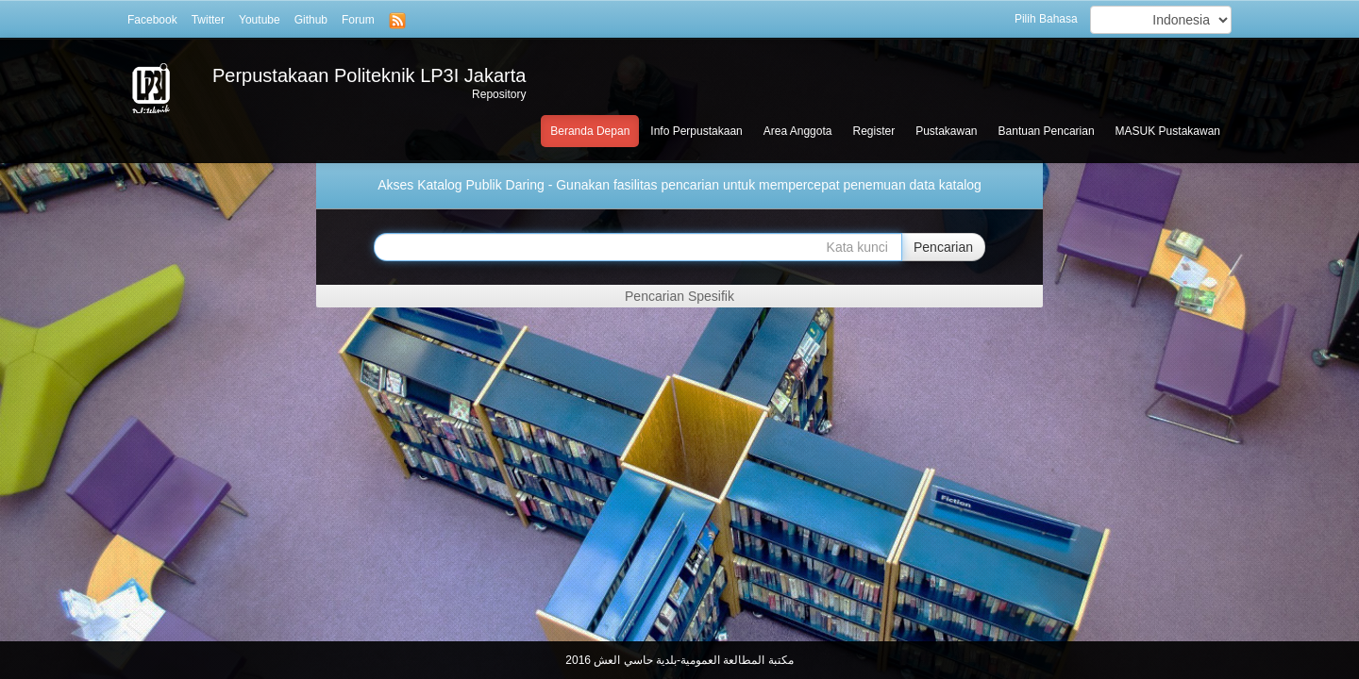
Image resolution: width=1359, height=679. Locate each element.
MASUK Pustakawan (1168, 131)
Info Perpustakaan (696, 131)
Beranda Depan (589, 131)
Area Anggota (797, 131)
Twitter (208, 19)
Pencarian (943, 247)
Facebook (152, 19)
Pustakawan (946, 131)
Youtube (259, 19)
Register (873, 131)
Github (310, 19)
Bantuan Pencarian (1046, 131)
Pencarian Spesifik (679, 296)
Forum (358, 19)
